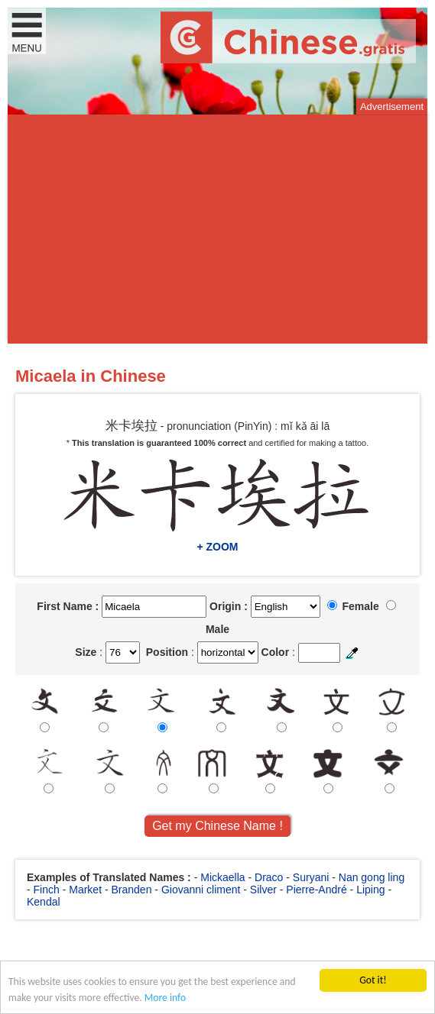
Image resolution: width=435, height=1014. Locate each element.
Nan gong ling (371, 877)
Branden (132, 889)
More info (165, 998)
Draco (269, 877)
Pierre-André (316, 889)
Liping (370, 889)
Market (85, 889)
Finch (47, 889)
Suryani (311, 877)
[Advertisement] (217, 229)
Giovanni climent (201, 889)
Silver (263, 889)
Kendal (43, 902)
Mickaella (222, 877)
